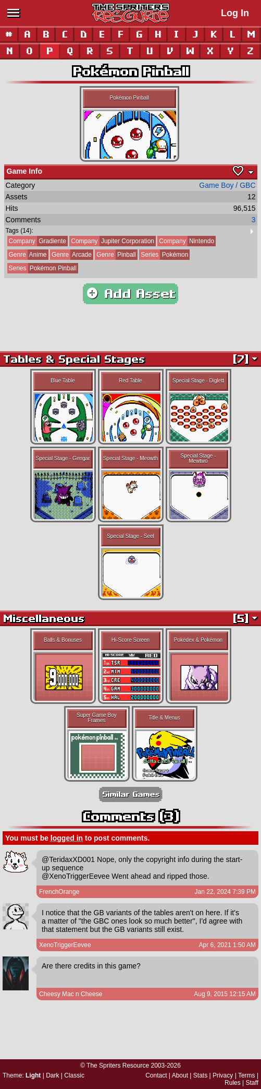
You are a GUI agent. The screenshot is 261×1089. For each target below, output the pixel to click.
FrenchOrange (59, 891)
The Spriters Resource (117, 1065)
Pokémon (163, 254)
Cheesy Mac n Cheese (70, 994)
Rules (233, 1082)
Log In (235, 13)
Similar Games (130, 794)
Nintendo (185, 241)
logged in (67, 838)
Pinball (115, 254)
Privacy (223, 1075)
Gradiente (36, 241)
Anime (27, 254)
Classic (74, 1075)
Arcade (71, 254)
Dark (52, 1075)
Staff (252, 1082)
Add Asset (130, 294)
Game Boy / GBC (227, 185)
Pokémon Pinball (42, 268)
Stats (200, 1075)
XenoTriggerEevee (65, 945)
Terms (246, 1075)
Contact (156, 1075)
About (180, 1075)
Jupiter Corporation (111, 241)
